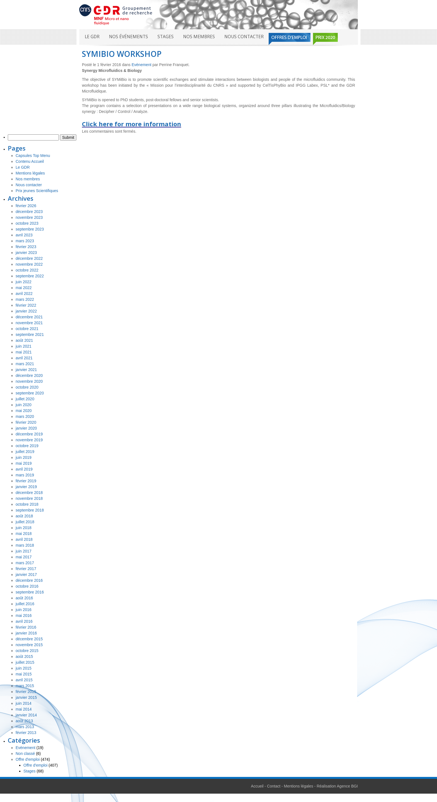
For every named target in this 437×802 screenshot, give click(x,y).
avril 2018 (24, 539)
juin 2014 (23, 703)
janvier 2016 (26, 633)
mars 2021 (25, 364)
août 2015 (24, 656)
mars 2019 (25, 475)
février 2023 (26, 246)
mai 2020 (24, 410)
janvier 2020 (26, 428)
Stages (165, 37)
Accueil (257, 786)
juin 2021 (23, 346)
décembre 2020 (29, 375)
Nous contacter (244, 37)
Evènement (141, 64)
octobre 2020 (27, 387)
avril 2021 (24, 358)
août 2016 (24, 598)
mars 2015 (25, 686)
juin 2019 (23, 457)
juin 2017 (23, 551)
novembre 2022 (29, 264)
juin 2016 (23, 609)
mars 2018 (25, 545)
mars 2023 (25, 241)
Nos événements (128, 37)
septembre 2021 (30, 334)
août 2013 (24, 721)
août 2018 (24, 516)
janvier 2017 (26, 574)
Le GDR (92, 37)
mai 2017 (24, 557)
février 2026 (26, 205)
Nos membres (199, 37)
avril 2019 (24, 469)
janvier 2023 (26, 252)
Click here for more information (131, 124)
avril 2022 (24, 293)
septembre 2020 (30, 393)
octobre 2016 (27, 586)
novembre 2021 (29, 323)
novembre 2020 (29, 381)
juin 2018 (23, 527)
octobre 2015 (27, 650)
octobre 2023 (27, 223)
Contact (273, 786)
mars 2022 (25, 299)
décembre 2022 (29, 258)
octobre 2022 (27, 270)
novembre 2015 (29, 645)
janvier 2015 (26, 697)
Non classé (25, 753)
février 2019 (26, 481)
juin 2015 (23, 668)
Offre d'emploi (28, 759)
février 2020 (26, 422)
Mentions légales (30, 173)
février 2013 (26, 732)
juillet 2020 (25, 399)
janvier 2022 (26, 311)
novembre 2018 (29, 498)
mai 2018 (24, 533)
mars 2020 (25, 416)
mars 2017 (25, 563)
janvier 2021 (26, 369)
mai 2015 (24, 674)
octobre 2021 (27, 328)
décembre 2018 (29, 492)
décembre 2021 (29, 317)
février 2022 (26, 305)
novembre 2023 (29, 217)
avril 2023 (24, 235)
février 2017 (26, 568)
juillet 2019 (25, 451)
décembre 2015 (29, 639)
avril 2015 (24, 680)
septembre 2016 (30, 592)
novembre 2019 (29, 440)
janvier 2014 (26, 715)
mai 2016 (24, 615)
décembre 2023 (29, 211)
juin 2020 (23, 405)
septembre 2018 (30, 510)
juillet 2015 (25, 662)
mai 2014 (24, 709)
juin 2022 (23, 282)
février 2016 (26, 627)
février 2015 (26, 691)
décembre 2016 (29, 580)
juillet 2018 (25, 522)
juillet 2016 (25, 604)
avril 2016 (24, 621)
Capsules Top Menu (33, 155)
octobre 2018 (27, 504)
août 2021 (24, 340)
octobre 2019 (27, 446)
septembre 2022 (30, 276)
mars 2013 (25, 727)
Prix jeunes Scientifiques (37, 190)
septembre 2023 (30, 229)
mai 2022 (24, 287)
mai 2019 (24, 463)
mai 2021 (24, 352)
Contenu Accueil (30, 161)
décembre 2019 (29, 434)
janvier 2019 (26, 486)
